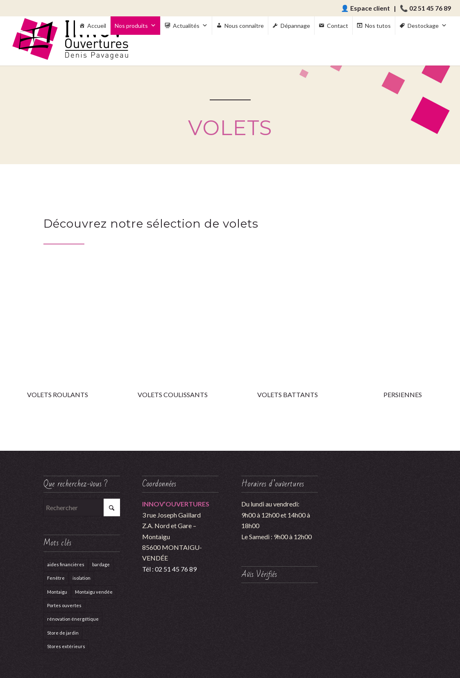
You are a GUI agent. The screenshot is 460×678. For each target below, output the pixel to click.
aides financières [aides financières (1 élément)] (65, 564)
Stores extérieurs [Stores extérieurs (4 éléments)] (66, 646)
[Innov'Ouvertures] (70, 41)
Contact (337, 25)
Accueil (96, 25)
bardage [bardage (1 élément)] (101, 564)
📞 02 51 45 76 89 (425, 8)
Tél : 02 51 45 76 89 (169, 569)
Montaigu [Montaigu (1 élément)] (57, 591)
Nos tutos (378, 25)
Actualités (190, 25)
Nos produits (135, 25)
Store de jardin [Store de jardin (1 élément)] (63, 632)
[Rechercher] (81, 507)
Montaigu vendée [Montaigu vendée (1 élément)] (94, 591)
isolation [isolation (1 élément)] (82, 578)
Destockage (427, 25)
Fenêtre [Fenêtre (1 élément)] (56, 578)
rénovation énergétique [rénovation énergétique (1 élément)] (73, 619)
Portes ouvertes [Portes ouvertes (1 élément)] (64, 605)
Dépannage (295, 25)
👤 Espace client (365, 8)
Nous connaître (244, 25)
